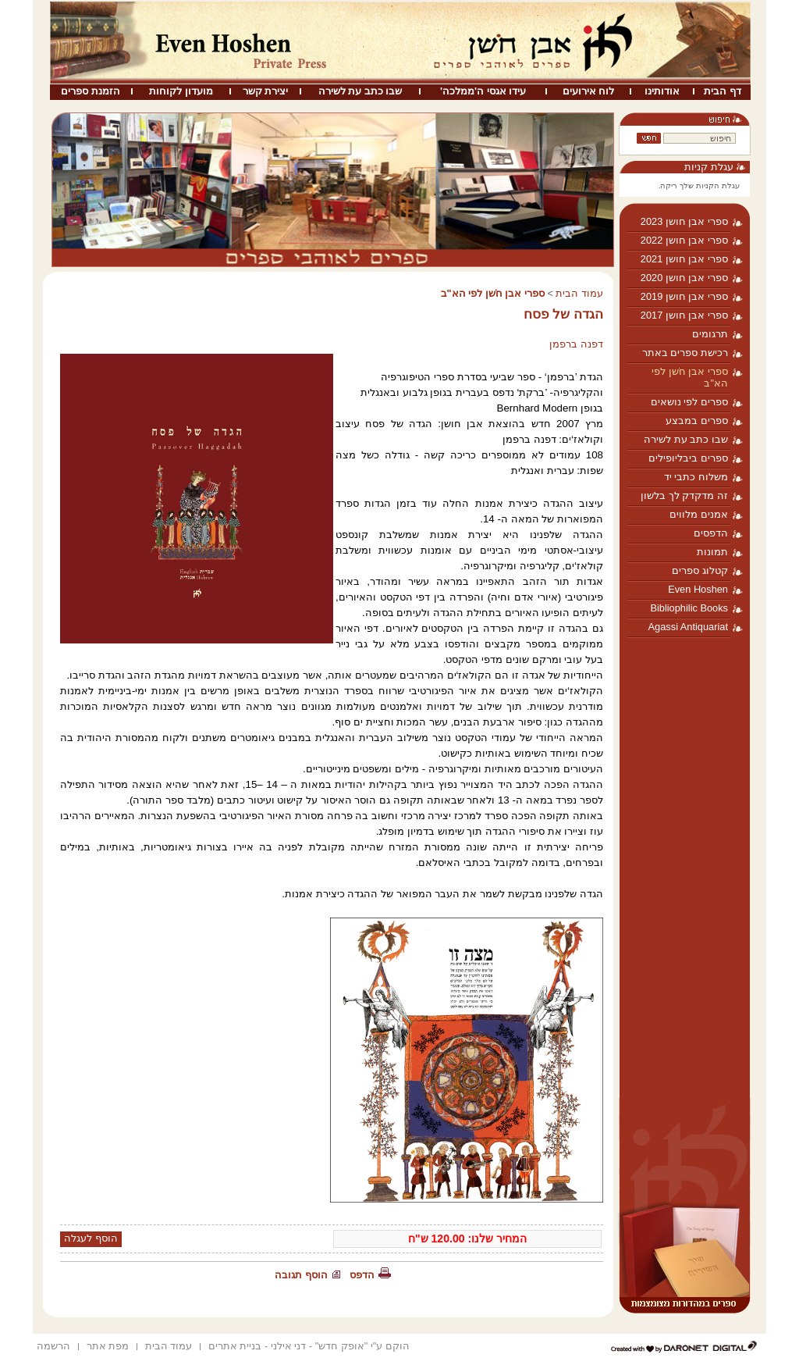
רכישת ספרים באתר (685, 352)
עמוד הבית (579, 293)
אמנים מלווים (698, 514)
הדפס (362, 1275)
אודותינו (662, 91)
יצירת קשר (266, 91)
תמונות (712, 552)
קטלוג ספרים (700, 570)
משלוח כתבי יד (696, 477)
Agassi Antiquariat (688, 627)
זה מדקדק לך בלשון (684, 495)
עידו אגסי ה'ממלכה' (483, 91)
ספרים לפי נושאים (689, 402)
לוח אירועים (589, 91)
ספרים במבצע (697, 420)
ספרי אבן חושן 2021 (684, 259)
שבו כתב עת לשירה (360, 91)
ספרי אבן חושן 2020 (684, 277)
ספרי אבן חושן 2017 (684, 315)
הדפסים (711, 533)
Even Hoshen (698, 589)
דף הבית (722, 91)
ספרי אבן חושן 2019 (684, 296)
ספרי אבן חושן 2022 (684, 240)
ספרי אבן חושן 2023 (684, 221)
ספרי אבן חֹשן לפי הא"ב (690, 377)
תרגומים (710, 334)
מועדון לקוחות (181, 91)
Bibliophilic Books (689, 608)
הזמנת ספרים (90, 91)
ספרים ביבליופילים (688, 458)
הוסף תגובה (301, 1275)
